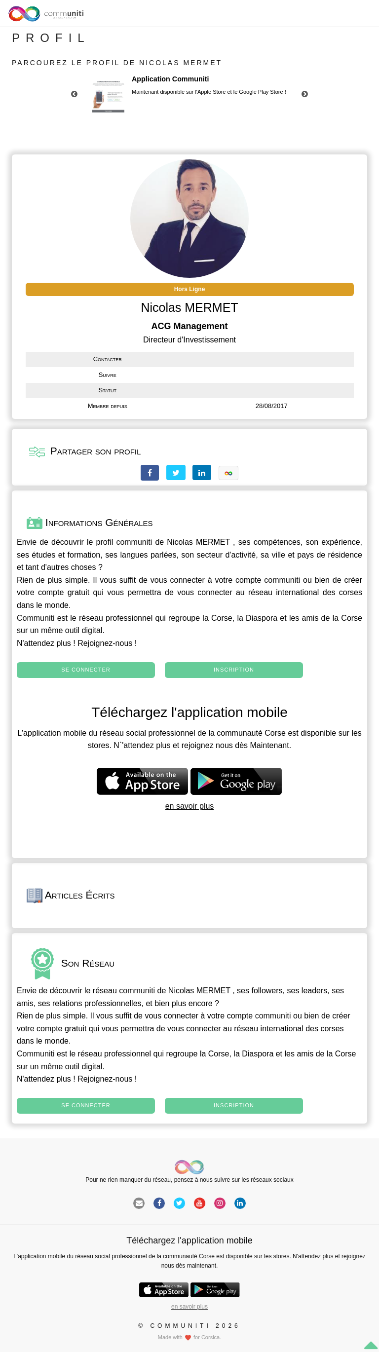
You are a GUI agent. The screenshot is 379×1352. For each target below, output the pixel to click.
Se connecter (85, 670)
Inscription (234, 670)
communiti (134, 542)
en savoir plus (189, 806)
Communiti (35, 618)
